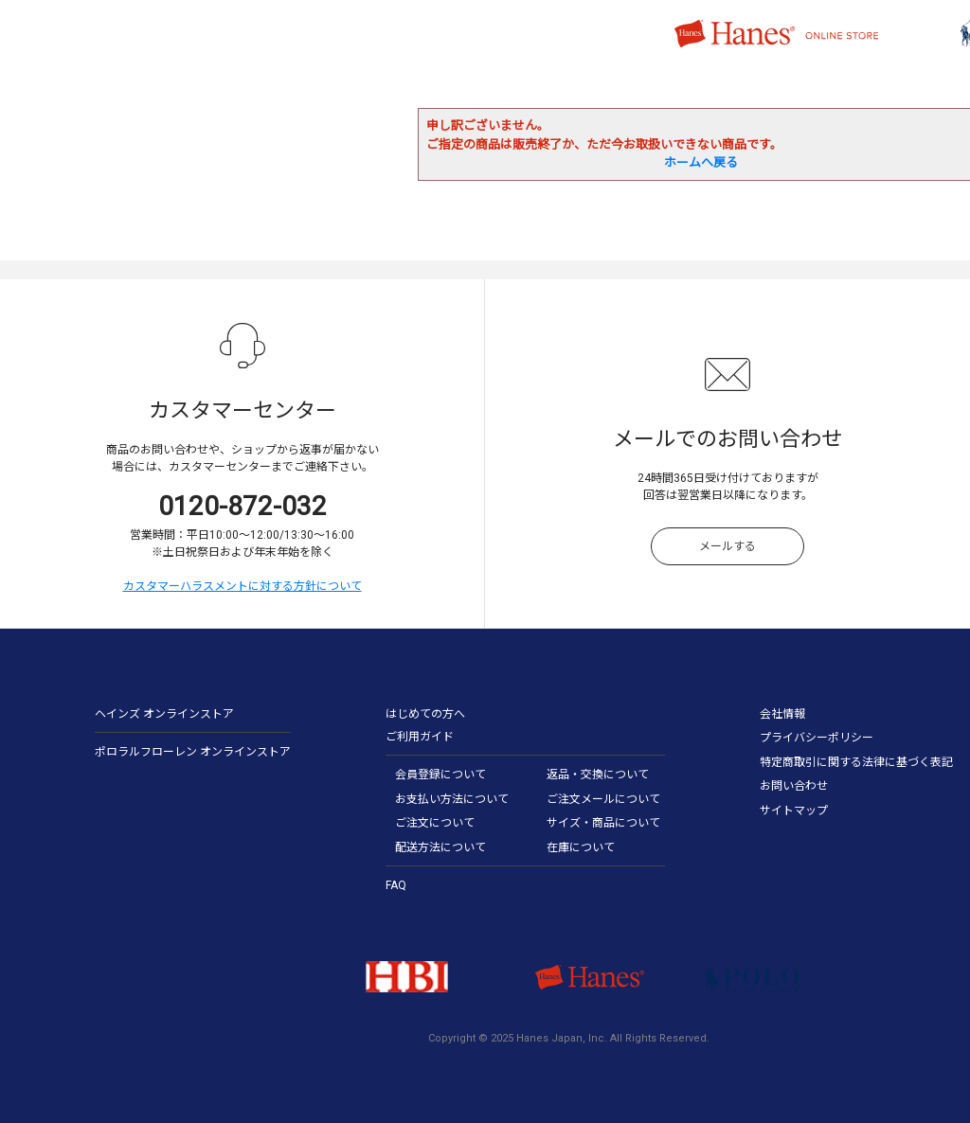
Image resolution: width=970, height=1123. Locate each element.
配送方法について (440, 847)
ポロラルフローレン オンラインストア (193, 751)
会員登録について (440, 774)
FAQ (396, 885)
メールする (727, 546)
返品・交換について (598, 774)
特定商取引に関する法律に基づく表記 (856, 762)
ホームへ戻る (701, 162)
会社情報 (782, 714)
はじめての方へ (425, 714)
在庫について (581, 847)
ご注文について (435, 822)
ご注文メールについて (603, 799)
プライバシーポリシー (816, 737)
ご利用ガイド (420, 736)
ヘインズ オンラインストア (164, 714)
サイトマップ (794, 810)
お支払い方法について (452, 799)
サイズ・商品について (603, 822)
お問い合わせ (794, 786)
